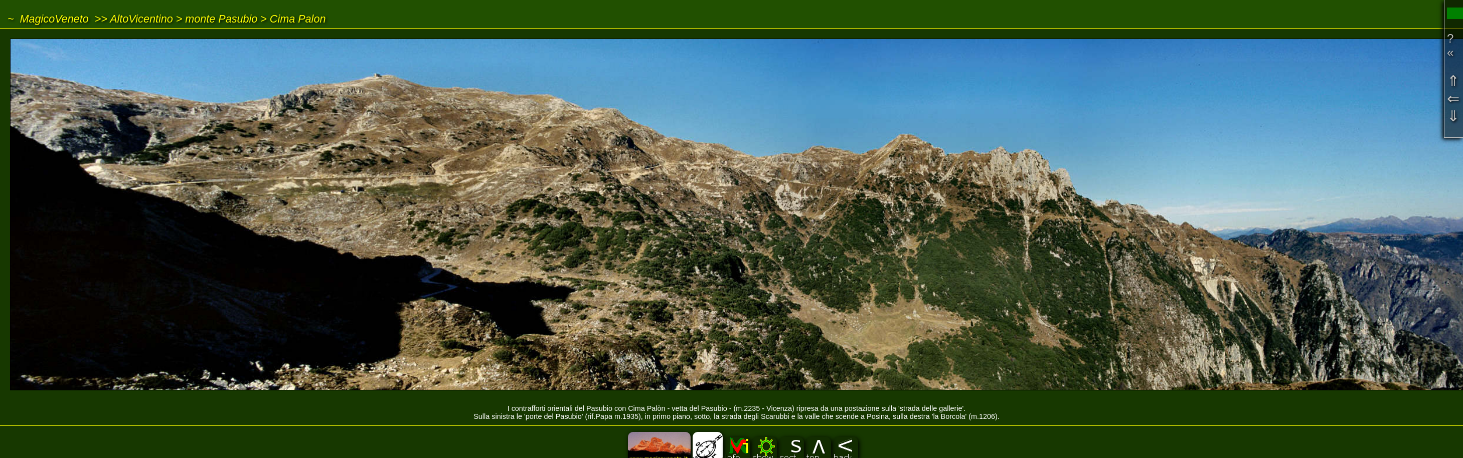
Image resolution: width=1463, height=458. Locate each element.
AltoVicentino (141, 19)
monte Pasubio (221, 19)
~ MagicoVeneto (48, 19)
